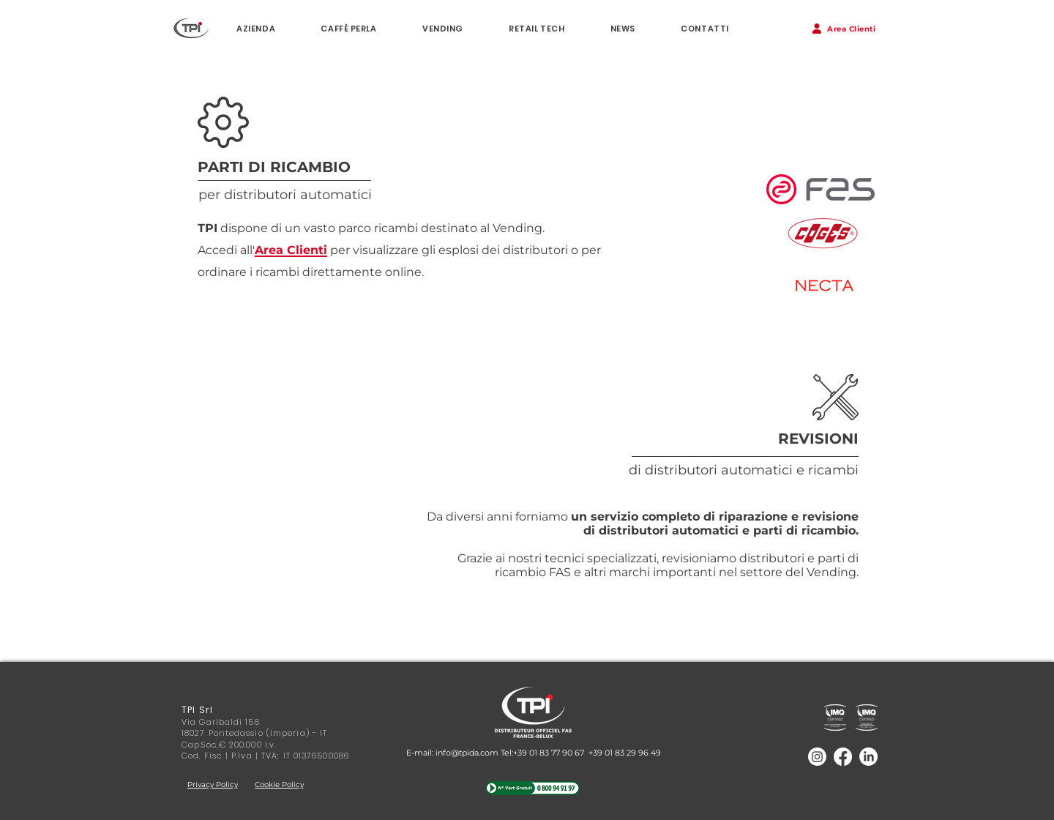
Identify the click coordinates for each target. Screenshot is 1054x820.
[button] (843, 29)
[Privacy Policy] (212, 784)
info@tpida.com (467, 753)
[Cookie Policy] (279, 784)
